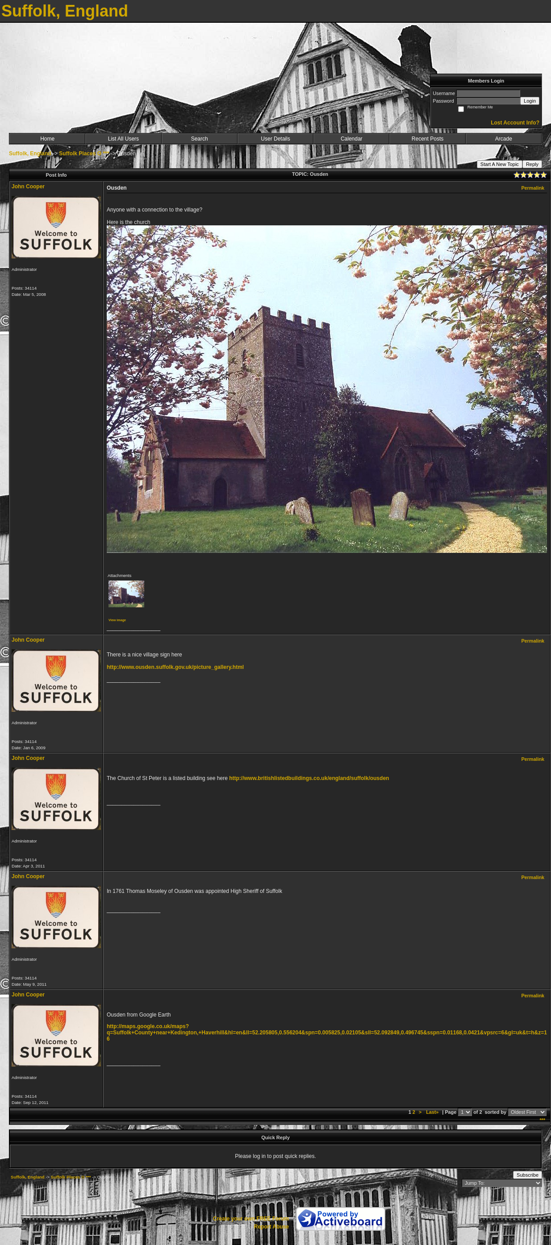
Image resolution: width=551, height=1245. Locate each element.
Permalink (532, 188)
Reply (532, 164)
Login (530, 101)
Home (47, 139)
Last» (433, 1112)
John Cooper (28, 186)
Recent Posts (427, 139)
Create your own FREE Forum (251, 1219)
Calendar (352, 139)
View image (117, 620)
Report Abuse (271, 1227)
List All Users (123, 139)
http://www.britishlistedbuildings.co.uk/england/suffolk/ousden (309, 778)
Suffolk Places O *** (84, 153)
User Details (275, 139)
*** (542, 1120)
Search (199, 139)
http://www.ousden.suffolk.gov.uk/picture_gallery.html (175, 667)
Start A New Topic (499, 164)
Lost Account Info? (515, 123)
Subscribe (527, 1175)
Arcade (503, 139)
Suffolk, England (30, 153)
